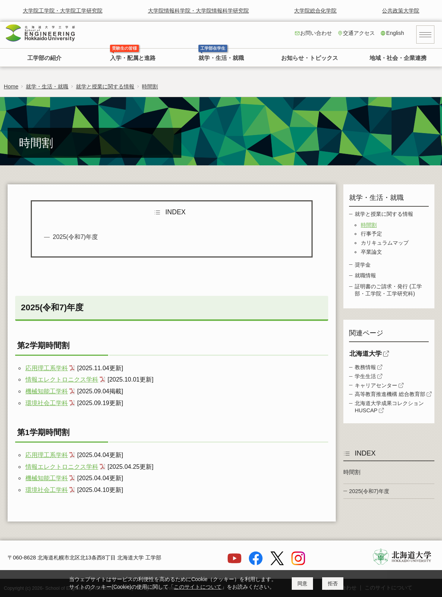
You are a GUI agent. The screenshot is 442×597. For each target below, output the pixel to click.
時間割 (150, 86)
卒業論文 (371, 252)
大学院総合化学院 (315, 11)
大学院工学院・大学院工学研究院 (62, 11)
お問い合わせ (316, 33)
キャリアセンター (376, 385)
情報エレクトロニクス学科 (61, 379)
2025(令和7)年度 (75, 237)
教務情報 (365, 367)
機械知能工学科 (46, 391)
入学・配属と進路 (133, 58)
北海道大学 (365, 353)
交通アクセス (359, 33)
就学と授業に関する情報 (105, 86)
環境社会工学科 (46, 403)
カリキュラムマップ (385, 243)
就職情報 (365, 275)
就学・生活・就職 (221, 58)
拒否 (333, 583)
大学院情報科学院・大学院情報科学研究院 (198, 11)
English (395, 33)
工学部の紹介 (44, 58)
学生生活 (365, 376)
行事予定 (371, 234)
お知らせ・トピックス (309, 58)
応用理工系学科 (46, 368)
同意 (302, 583)
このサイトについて (198, 587)
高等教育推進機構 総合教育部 (390, 394)
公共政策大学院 (400, 11)
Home (11, 86)
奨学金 (363, 265)
